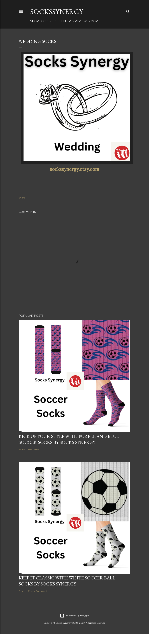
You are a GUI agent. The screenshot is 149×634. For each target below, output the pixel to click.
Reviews (81, 21)
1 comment (34, 449)
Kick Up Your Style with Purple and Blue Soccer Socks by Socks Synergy (69, 439)
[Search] (128, 11)
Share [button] (22, 197)
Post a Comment (37, 591)
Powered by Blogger (74, 615)
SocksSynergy (56, 11)
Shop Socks (39, 21)
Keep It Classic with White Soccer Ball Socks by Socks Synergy (67, 581)
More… (96, 21)
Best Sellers (62, 21)
